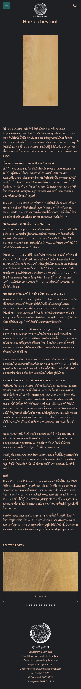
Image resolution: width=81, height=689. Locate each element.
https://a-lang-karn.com (45, 660)
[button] (26, 605)
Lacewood (40, 596)
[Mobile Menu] (6, 5)
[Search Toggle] (75, 6)
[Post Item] (40, 571)
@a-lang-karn (52, 655)
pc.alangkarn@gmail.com (48, 668)
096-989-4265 (45, 651)
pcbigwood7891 (46, 664)
